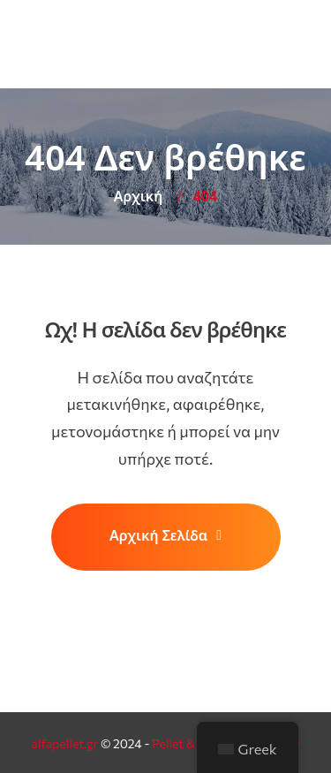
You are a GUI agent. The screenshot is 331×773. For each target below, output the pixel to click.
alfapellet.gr (65, 743)
